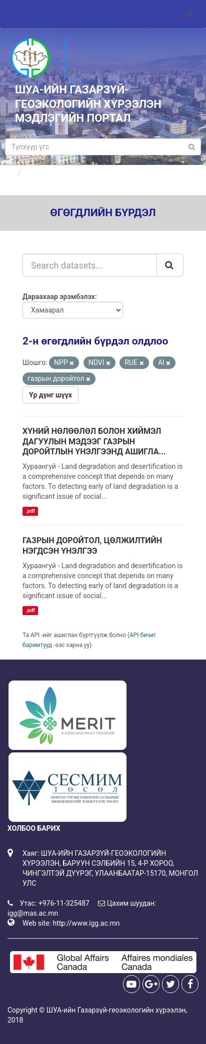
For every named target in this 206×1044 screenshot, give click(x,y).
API (35, 635)
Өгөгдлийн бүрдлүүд (59, 173)
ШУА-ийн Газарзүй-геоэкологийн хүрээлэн (116, 1010)
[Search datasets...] (89, 265)
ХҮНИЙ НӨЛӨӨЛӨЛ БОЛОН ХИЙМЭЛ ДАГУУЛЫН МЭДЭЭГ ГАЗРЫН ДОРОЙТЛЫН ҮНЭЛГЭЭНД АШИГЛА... (94, 441)
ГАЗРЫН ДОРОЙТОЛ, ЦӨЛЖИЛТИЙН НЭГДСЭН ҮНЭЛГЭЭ (92, 546)
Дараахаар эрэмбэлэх (58, 297)
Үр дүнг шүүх (50, 395)
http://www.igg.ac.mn (86, 923)
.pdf (30, 511)
